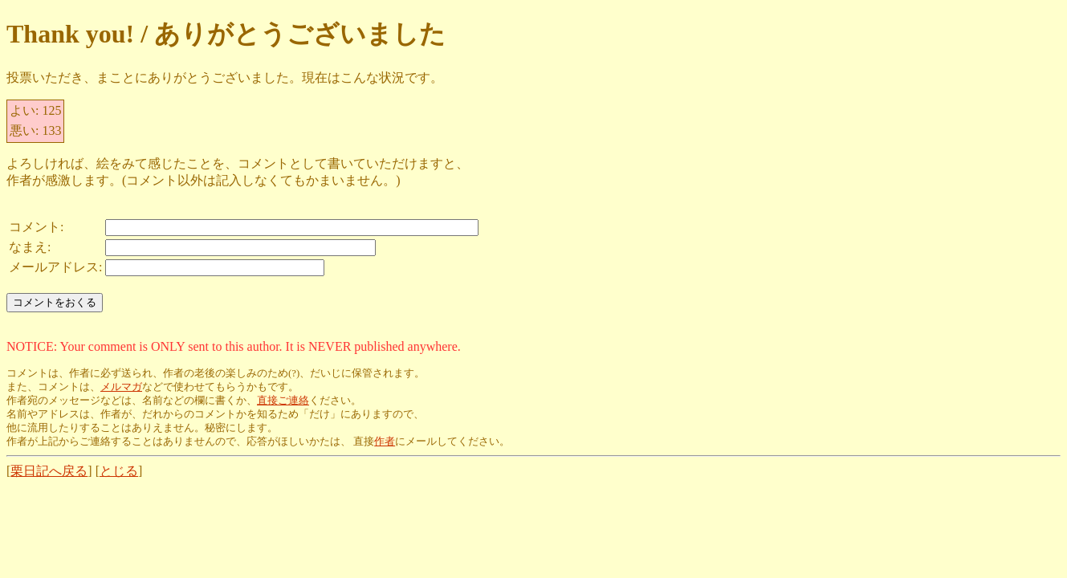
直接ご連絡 (283, 400)
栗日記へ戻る (49, 471)
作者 (384, 441)
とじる (119, 471)
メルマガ (121, 387)
